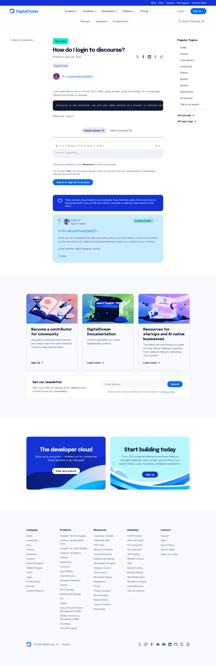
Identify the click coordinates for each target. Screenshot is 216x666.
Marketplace (100, 581)
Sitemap (66, 644)
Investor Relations (35, 590)
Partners (30, 558)
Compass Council (102, 568)
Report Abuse (167, 545)
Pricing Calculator (102, 590)
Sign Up (37, 362)
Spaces (64, 585)
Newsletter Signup (103, 577)
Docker (184, 85)
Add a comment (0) (121, 130)
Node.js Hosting (135, 572)
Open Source (100, 572)
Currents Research (103, 554)
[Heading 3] (85, 146)
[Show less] (157, 220)
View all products (66, 470)
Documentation (101, 595)
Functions (64, 566)
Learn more (96, 362)
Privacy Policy (169, 392)
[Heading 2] (82, 146)
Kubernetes (186, 91)
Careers (170, 3)
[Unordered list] (88, 146)
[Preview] (156, 146)
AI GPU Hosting (134, 536)
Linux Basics (187, 60)
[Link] (69, 146)
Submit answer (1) (94, 130)
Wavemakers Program (105, 563)
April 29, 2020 (78, 223)
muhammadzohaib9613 (79, 76)
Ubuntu (184, 53)
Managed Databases (70, 580)
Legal (29, 577)
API (61, 598)
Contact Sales (199, 3)
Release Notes (101, 599)
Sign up (198, 11)
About (29, 536)
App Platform (66, 571)
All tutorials (186, 98)
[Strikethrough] (66, 146)
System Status (168, 549)
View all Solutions (135, 590)
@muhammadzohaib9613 (82, 230)
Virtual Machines (135, 586)
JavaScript (186, 66)
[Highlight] (75, 146)
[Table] (100, 146)
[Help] (159, 146)
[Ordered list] (91, 146)
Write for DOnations (103, 549)
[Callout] (97, 146)
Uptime (63, 603)
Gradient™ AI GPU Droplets (73, 536)
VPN (129, 563)
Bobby (74, 220)
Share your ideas (169, 554)
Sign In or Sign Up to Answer (73, 182)
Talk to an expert (189, 104)
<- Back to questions (21, 40)
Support (165, 536)
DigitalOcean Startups (104, 558)
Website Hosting (135, 558)
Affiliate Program (34, 568)
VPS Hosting (133, 554)
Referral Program (34, 563)
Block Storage (67, 589)
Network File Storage (70, 594)
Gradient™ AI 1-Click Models (73, 548)
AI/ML (183, 47)
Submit (175, 384)
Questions (101, 21)
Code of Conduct (102, 604)
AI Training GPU (134, 545)
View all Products (68, 628)
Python (184, 72)
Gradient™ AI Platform (70, 553)
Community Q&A (101, 540)
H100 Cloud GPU (135, 540)
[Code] (104, 146)
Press (29, 572)
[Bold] (56, 146)
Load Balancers (67, 576)
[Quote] (94, 146)
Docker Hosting (135, 568)
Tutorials (85, 21)
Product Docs (120, 21)
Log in (182, 11)
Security (30, 586)
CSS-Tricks (99, 545)
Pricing (97, 586)
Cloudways (65, 623)
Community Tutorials (103, 536)
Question (60, 41)
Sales (163, 540)
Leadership (32, 540)
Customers (31, 554)
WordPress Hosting (136, 581)
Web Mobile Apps (136, 577)
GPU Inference (134, 549)
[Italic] (59, 146)
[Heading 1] (78, 146)
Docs (161, 3)
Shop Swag (99, 609)
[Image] (72, 146)
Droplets (64, 557)
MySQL (184, 79)
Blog (153, 3)
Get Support (183, 3)
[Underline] (63, 146)
